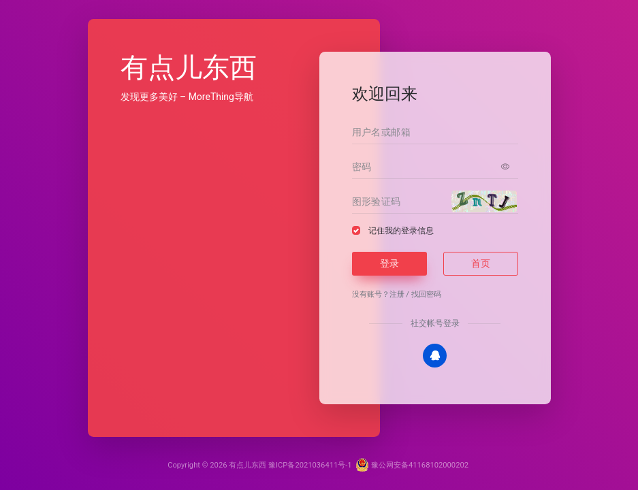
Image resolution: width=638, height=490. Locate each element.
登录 (389, 263)
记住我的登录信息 (401, 230)
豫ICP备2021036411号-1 (310, 465)
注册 (396, 294)
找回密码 (426, 294)
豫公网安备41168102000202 (411, 465)
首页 (480, 263)
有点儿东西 (247, 465)
